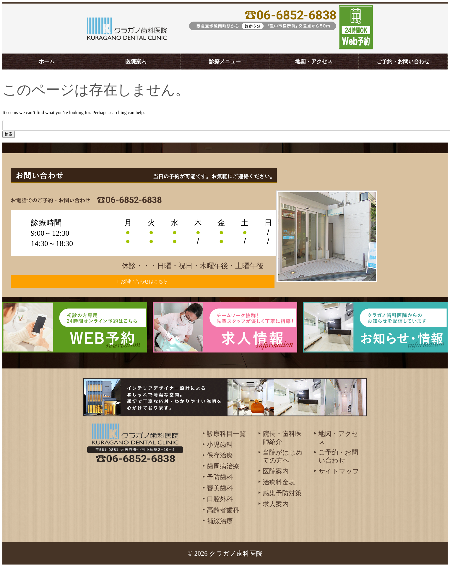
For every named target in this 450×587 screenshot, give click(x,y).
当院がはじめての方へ (283, 476)
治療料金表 (279, 502)
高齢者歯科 (223, 530)
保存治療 (220, 475)
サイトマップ (339, 491)
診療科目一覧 (226, 453)
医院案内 (136, 61)
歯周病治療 (223, 486)
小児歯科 (220, 464)
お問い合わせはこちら (152, 291)
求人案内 (276, 524)
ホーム (47, 61)
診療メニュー (225, 61)
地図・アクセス (313, 61)
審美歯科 (220, 508)
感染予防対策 (282, 513)
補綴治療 (220, 541)
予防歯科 (220, 497)
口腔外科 (220, 519)
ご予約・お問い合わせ (403, 61)
